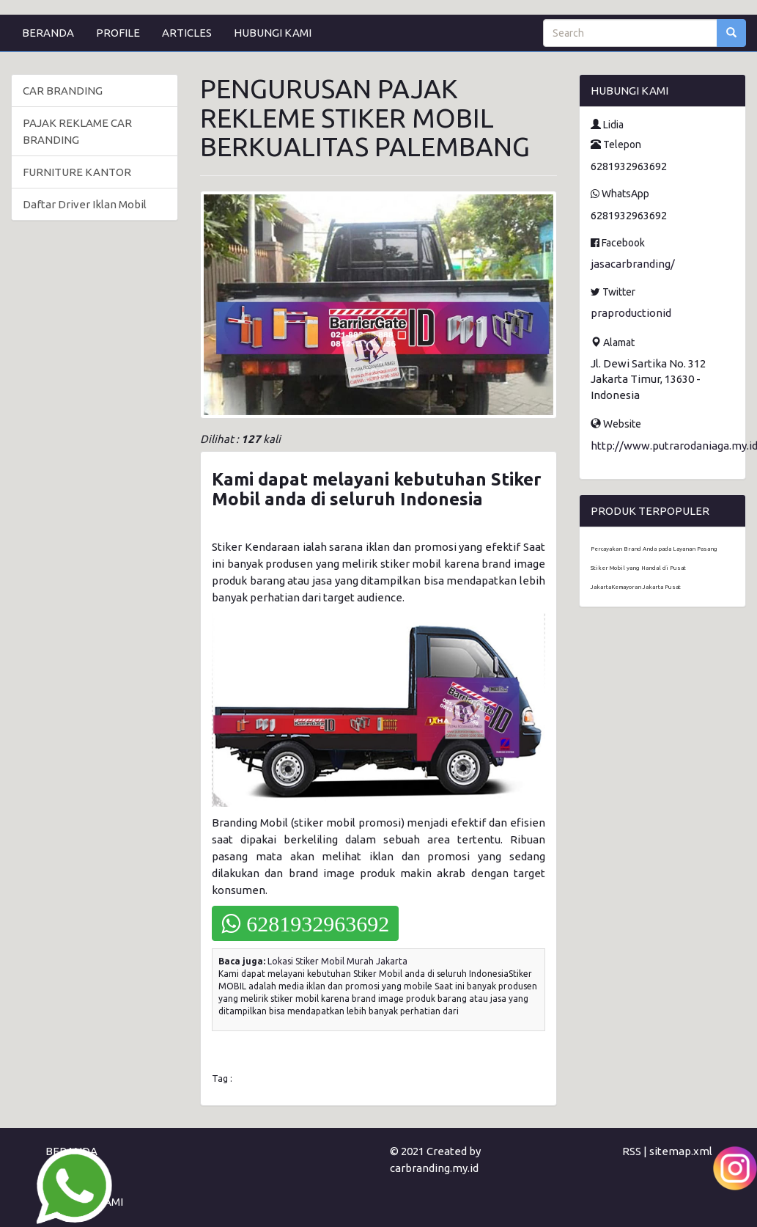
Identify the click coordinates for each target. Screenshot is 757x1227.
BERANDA (48, 32)
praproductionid (631, 313)
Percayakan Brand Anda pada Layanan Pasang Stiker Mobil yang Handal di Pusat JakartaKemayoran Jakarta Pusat (654, 568)
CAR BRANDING (63, 90)
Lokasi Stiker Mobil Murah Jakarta (337, 961)
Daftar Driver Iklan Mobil (85, 204)
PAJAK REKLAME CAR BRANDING (77, 131)
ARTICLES (187, 32)
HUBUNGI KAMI (272, 32)
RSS (631, 1151)
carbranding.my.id (434, 1168)
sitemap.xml (680, 1151)
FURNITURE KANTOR (77, 172)
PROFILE (118, 32)
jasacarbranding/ (633, 263)
